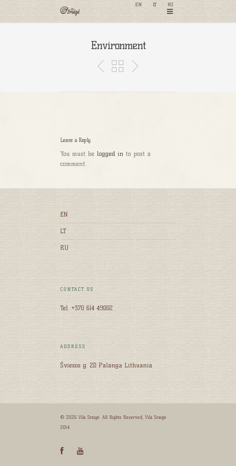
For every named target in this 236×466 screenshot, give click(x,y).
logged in (110, 153)
